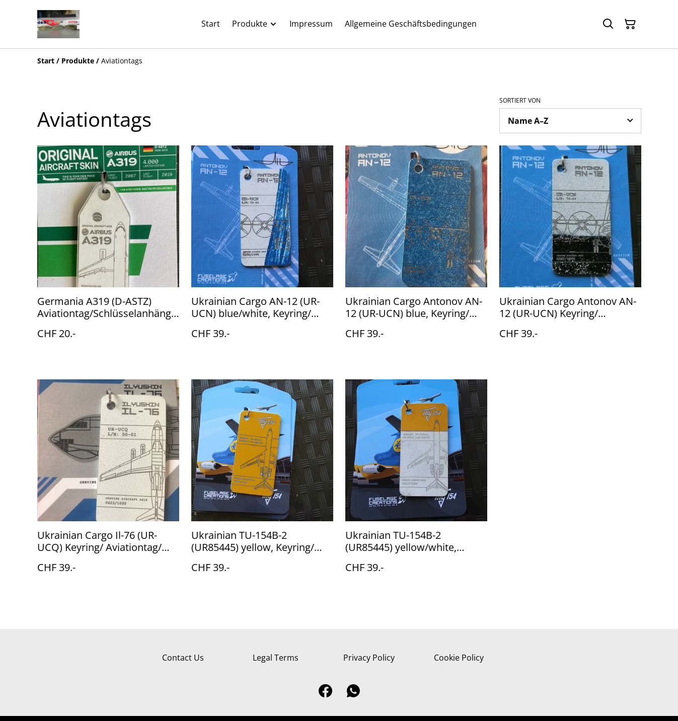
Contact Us (183, 657)
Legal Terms (275, 657)
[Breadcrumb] (339, 61)
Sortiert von (520, 100)
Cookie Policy (459, 657)
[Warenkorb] (630, 24)
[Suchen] (608, 24)
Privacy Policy (369, 657)
